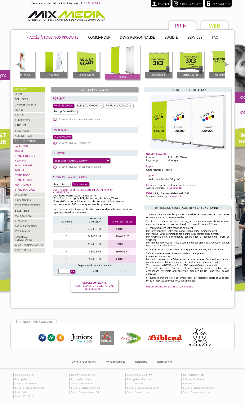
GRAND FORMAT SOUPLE (29, 245)
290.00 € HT (122, 244)
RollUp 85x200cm (24, 374)
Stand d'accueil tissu (138, 392)
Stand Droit (22, 175)
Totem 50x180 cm (24, 396)
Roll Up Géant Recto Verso (141, 379)
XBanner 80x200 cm (82, 383)
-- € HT (94, 271)
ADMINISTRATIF (24, 136)
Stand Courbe (23, 180)
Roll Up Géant (23, 165)
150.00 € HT (122, 229)
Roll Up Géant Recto (81, 379)
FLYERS (19, 94)
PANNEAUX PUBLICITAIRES (23, 238)
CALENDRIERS (23, 250)
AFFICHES (20, 125)
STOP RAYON (22, 231)
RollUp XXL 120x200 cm (139, 374)
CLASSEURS (21, 221)
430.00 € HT (122, 259)
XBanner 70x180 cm (26, 383)
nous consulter (174, 187)
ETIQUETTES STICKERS (27, 205)
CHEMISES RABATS (25, 104)
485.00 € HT (94, 251)
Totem (19, 150)
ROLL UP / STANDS (25, 141)
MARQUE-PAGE (23, 216)
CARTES (19, 115)
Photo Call (20, 392)
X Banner (20, 160)
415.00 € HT (94, 244)
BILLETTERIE (22, 210)
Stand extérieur (25, 155)
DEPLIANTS (21, 99)
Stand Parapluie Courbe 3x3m (143, 387)
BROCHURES (22, 130)
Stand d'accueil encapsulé (197, 392)
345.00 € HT (94, 236)
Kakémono (188, 383)
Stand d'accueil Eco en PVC (85, 392)
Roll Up (19, 170)
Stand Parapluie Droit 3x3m (29, 387)
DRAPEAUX (21, 194)
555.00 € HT (94, 259)
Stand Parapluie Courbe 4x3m (199, 387)
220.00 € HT (122, 236)
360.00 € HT (122, 251)
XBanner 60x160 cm (194, 379)
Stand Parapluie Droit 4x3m (85, 387)
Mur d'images (23, 184)
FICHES (19, 109)
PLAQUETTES (22, 120)
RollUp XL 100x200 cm (83, 374)
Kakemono (21, 146)
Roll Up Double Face (193, 374)
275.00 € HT (94, 229)
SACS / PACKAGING (26, 226)
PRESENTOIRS (23, 200)
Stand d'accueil (25, 189)
